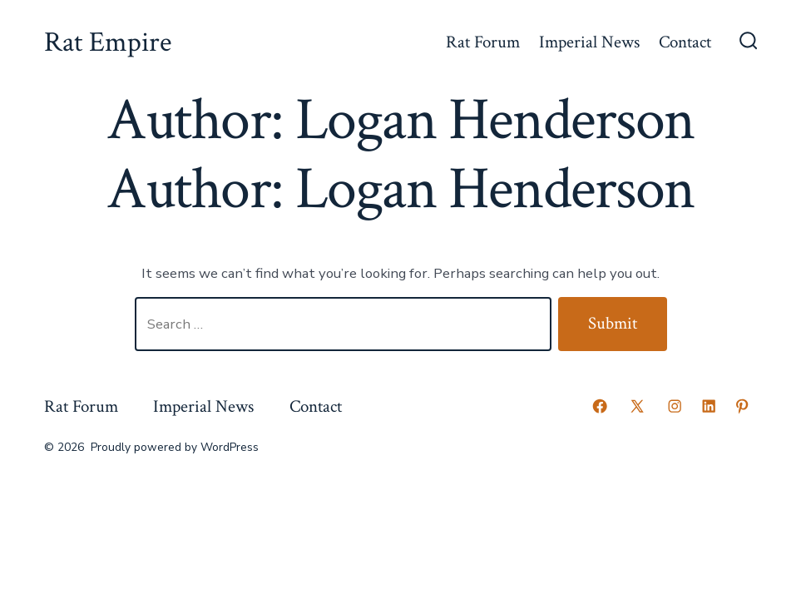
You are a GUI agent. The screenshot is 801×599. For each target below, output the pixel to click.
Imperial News (589, 42)
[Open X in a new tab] (637, 406)
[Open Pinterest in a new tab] (742, 406)
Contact (685, 42)
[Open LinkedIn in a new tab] (709, 406)
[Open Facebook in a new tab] (600, 406)
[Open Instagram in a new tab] (675, 406)
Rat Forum (483, 42)
